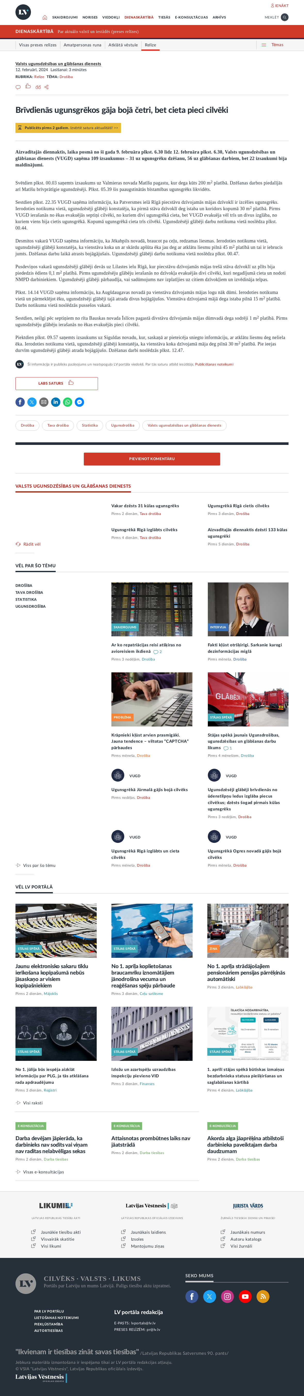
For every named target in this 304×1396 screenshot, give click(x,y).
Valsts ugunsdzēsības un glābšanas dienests (58, 64)
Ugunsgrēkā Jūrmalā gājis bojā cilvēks (149, 790)
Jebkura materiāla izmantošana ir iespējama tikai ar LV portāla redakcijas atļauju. (93, 1362)
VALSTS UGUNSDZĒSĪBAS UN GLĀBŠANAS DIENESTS (73, 486)
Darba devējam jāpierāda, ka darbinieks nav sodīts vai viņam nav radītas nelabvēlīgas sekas (51, 1145)
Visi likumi (51, 1246)
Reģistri (50, 1090)
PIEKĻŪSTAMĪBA (48, 1324)
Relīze (39, 77)
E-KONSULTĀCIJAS (191, 17)
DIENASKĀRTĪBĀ (139, 17)
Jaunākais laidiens (148, 1232)
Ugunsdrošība (122, 425)
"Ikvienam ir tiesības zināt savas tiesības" (77, 1352)
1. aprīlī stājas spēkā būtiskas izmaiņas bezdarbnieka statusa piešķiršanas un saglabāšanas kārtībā (245, 1076)
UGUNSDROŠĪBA (30, 606)
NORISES (90, 17)
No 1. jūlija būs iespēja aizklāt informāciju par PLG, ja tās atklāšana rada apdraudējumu (52, 1076)
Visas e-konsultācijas (43, 1172)
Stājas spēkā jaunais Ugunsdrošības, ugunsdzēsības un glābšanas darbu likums (244, 741)
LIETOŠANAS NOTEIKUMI (56, 1318)
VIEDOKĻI (111, 17)
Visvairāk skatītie (58, 1239)
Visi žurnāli (241, 1246)
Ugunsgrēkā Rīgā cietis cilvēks (238, 506)
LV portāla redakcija (138, 1312)
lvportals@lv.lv (143, 1323)
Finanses (147, 1084)
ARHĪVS (219, 17)
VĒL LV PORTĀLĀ (34, 887)
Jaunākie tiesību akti (61, 1232)
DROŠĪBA (23, 586)
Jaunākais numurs (248, 1232)
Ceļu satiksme (151, 994)
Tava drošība (58, 425)
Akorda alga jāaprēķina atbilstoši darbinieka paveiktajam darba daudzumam (245, 1145)
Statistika (90, 425)
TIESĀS (164, 17)
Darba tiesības (56, 1159)
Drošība (66, 77)
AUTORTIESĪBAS (48, 1331)
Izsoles (137, 1239)
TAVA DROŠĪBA (29, 593)
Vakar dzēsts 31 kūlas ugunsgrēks (145, 506)
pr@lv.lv (153, 1330)
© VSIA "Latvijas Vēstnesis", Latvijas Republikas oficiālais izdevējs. (79, 1369)
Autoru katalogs (246, 1239)
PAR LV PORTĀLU (49, 1311)
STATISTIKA (26, 600)
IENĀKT (282, 6)
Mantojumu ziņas (148, 1246)
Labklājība (244, 987)
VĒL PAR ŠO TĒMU (35, 566)
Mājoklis (51, 994)
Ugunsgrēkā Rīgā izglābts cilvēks (144, 530)
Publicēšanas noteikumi (214, 364)
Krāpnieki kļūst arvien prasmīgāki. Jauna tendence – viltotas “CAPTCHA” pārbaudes (150, 741)
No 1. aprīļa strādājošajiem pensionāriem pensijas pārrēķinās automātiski (246, 973)
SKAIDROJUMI (65, 17)
